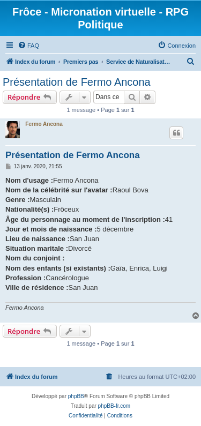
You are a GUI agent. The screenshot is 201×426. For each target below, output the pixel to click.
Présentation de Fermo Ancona (77, 82)
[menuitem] (28, 45)
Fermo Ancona (44, 124)
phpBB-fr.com (114, 406)
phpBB (76, 396)
